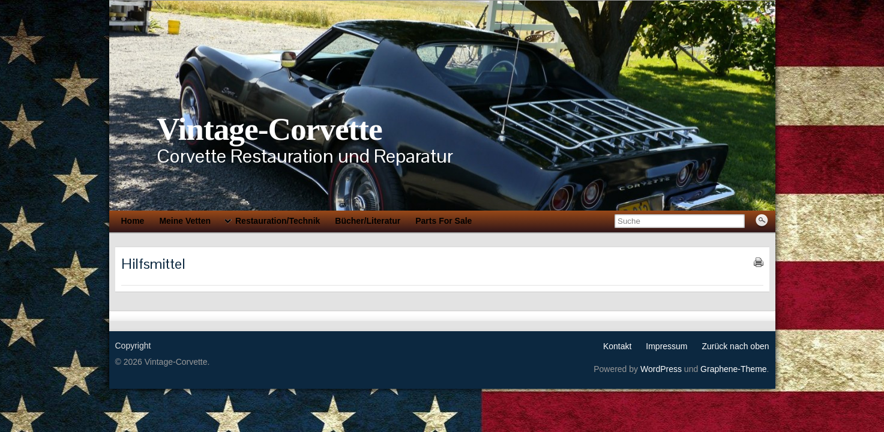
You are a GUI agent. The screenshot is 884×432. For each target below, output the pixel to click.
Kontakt (617, 346)
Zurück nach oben (735, 346)
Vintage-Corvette (269, 129)
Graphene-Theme (733, 369)
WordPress (661, 369)
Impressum (666, 346)
